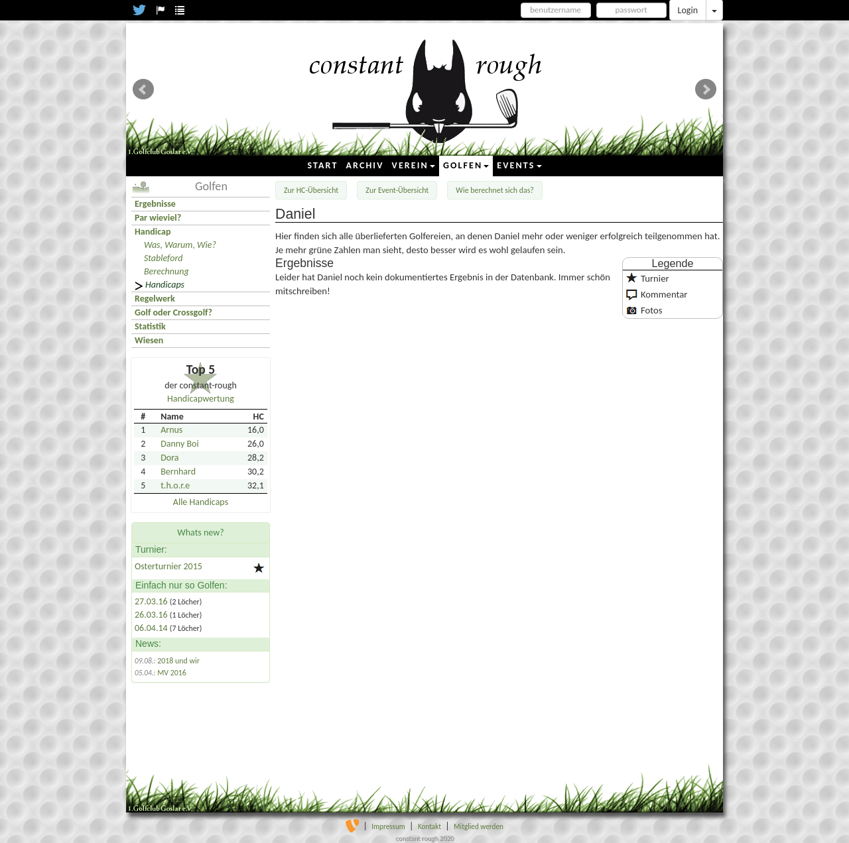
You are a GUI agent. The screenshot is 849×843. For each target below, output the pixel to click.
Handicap (152, 231)
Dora (169, 457)
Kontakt (429, 826)
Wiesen (149, 340)
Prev (143, 89)
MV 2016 (171, 672)
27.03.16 (152, 601)
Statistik (150, 326)
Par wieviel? (158, 217)
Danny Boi (179, 443)
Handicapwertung (200, 398)
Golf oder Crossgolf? (173, 312)
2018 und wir (178, 660)
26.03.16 (152, 614)
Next (705, 89)
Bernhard (178, 471)
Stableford (163, 258)
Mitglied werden (478, 826)
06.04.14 (152, 628)
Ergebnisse (155, 203)
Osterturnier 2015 (168, 566)
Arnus (171, 429)
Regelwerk (155, 298)
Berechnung (166, 271)
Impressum (388, 826)
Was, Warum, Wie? (180, 245)
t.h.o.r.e (175, 485)
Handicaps (164, 284)
